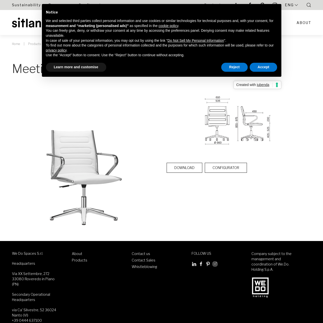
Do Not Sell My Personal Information (196, 40)
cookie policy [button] (168, 26)
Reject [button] (234, 67)
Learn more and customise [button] (76, 67)
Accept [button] (263, 67)
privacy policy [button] (56, 50)
